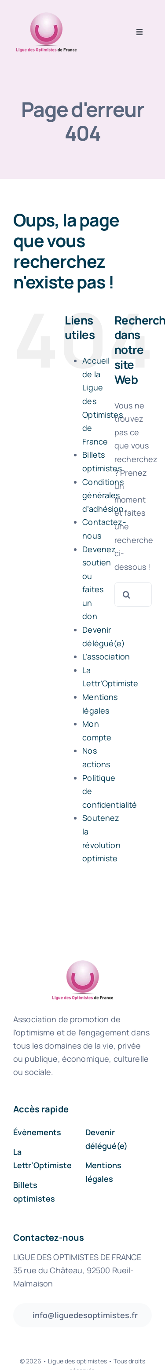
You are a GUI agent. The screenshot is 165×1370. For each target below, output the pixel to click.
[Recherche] (126, 594)
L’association (106, 656)
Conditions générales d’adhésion (102, 495)
